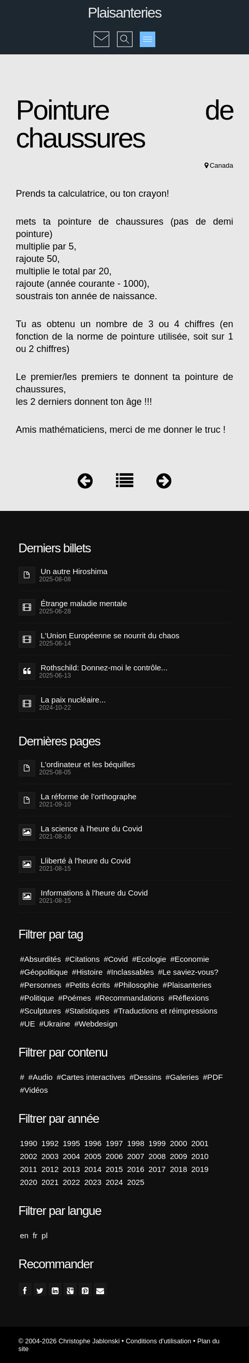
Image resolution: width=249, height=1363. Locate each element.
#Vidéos (34, 1090)
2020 (28, 1182)
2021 (49, 1182)
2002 (28, 1156)
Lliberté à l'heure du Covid (86, 860)
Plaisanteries (124, 13)
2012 (49, 1169)
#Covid (116, 959)
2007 (135, 1156)
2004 (71, 1156)
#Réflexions (188, 997)
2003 (49, 1156)
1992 (49, 1143)
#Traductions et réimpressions (165, 1010)
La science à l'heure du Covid (91, 828)
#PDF (213, 1077)
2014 (92, 1169)
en (24, 1235)
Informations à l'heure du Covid (94, 892)
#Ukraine (54, 1023)
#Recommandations (129, 997)
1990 (28, 1143)
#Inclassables (130, 972)
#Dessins (145, 1077)
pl (44, 1235)
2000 (178, 1143)
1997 (114, 1143)
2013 (71, 1169)
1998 (135, 1143)
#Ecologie (149, 959)
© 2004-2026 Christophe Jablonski (69, 1341)
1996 (92, 1143)
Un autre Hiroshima (74, 571)
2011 (28, 1169)
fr (35, 1235)
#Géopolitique (44, 972)
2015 (114, 1169)
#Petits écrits (88, 984)
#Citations (82, 959)
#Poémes (74, 997)
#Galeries (182, 1077)
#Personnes (41, 984)
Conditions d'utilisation (158, 1341)
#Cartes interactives (91, 1077)
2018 (178, 1169)
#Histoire (87, 972)
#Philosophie (136, 984)
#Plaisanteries (187, 984)
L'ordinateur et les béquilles (88, 764)
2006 (114, 1156)
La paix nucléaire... (73, 699)
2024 (114, 1182)
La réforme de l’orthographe (89, 796)
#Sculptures (40, 1010)
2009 (178, 1156)
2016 (135, 1169)
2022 (71, 1182)
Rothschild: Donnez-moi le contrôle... (104, 667)
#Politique (37, 997)
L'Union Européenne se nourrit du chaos (110, 635)
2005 (92, 1156)
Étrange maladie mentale (84, 603)
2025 (135, 1182)
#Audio (40, 1077)
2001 (200, 1143)
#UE (27, 1023)
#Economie (189, 959)
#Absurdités (40, 959)
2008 (157, 1156)
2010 (200, 1156)
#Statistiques (87, 1010)
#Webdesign (96, 1023)
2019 (200, 1169)
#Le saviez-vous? (188, 972)
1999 (157, 1143)
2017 (157, 1169)
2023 (92, 1182)
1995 (71, 1143)
